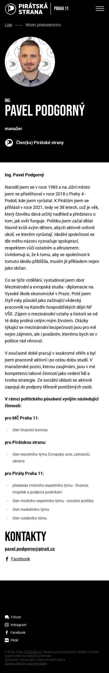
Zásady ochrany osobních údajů (26, 663)
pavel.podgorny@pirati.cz (30, 549)
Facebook (20, 559)
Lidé (8, 25)
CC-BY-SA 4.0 (32, 652)
